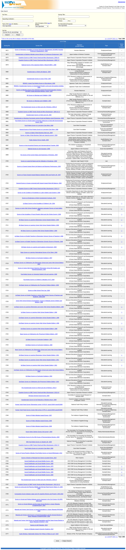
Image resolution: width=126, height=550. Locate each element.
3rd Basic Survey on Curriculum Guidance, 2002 (39, 376)
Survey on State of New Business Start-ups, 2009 (38, 132)
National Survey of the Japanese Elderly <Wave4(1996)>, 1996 (39, 65)
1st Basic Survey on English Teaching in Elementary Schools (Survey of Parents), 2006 (39, 241)
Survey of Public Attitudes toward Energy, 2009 (39, 426)
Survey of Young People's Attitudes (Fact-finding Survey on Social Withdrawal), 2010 (39, 453)
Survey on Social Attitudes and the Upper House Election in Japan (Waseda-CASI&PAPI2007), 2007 (39, 504)
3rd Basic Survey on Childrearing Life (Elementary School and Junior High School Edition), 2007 (39, 263)
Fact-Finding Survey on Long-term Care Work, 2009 (39, 448)
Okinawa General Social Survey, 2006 (38, 395)
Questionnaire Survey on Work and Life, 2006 (39, 115)
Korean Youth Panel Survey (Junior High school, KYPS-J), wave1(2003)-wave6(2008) (38, 410)
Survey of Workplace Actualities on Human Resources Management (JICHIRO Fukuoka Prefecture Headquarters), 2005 (39, 50)
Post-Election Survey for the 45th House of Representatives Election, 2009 (38, 437)
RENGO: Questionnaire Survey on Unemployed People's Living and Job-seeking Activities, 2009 (39, 86)
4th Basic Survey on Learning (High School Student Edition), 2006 (39, 230)
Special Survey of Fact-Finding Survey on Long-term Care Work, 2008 (39, 129)
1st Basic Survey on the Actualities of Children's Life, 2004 (39, 203)
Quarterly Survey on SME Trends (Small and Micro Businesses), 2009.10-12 (39, 111)
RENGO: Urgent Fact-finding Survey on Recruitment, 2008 (39, 83)
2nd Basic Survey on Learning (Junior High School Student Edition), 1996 (39, 323)
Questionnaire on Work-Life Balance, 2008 (39, 72)
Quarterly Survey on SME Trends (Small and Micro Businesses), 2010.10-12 (39, 484)
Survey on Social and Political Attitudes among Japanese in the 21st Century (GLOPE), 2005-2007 (39, 500)
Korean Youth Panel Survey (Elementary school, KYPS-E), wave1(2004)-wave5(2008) (39, 404)
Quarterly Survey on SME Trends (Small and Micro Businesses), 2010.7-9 (39, 445)
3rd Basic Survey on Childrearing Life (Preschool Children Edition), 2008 (39, 285)
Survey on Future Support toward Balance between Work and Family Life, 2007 (39, 175)
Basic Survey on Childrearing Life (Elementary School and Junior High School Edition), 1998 (39, 350)
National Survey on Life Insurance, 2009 (39, 149)
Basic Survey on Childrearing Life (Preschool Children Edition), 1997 (39, 334)
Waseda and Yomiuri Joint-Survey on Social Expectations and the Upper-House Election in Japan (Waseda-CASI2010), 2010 (39, 521)
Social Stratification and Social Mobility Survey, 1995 (39, 472)
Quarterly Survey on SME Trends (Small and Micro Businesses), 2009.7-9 (39, 60)
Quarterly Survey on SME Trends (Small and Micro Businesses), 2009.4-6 (39, 57)
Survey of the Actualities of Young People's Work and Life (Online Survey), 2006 (39, 214)
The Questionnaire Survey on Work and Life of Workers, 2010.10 (39, 479)
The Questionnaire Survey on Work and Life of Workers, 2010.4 (38, 387)
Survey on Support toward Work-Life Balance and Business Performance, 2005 (39, 166)
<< (105, 38)
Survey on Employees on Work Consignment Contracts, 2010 (39, 198)
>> (117, 38)
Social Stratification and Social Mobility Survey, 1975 (39, 466)
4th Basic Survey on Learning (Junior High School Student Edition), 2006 (39, 225)
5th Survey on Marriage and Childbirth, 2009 (39, 101)
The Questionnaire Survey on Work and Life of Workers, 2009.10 (39, 107)
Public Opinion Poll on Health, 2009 (39, 140)
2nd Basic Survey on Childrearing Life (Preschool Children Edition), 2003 (39, 381)
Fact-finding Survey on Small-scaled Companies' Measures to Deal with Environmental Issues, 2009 (39, 121)
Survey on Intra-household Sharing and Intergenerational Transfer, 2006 (39, 145)
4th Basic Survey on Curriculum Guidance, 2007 (39, 258)
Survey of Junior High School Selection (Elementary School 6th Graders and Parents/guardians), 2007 (39, 268)
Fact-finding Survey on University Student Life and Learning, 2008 (39, 274)
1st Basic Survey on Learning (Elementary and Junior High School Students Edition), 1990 (39, 307)
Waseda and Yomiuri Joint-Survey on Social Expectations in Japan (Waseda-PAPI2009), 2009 (39, 510)
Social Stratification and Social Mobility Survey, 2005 (39, 475)
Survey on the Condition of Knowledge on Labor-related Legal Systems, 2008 (39, 192)
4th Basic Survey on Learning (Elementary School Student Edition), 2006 (39, 220)
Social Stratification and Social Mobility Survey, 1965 (39, 463)
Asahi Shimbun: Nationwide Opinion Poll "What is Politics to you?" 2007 (39, 534)
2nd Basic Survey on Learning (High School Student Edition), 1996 (39, 328)
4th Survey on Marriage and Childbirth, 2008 (39, 95)
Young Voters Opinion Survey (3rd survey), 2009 (39, 431)
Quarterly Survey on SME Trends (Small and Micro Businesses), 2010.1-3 (39, 188)
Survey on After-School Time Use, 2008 (39, 290)
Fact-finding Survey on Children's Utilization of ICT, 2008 (38, 279)
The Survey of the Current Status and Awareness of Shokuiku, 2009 (39, 155)
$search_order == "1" (12, 32)
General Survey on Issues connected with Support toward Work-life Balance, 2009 (39, 183)
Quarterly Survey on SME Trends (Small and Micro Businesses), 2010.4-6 (39, 392)
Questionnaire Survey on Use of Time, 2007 (39, 78)
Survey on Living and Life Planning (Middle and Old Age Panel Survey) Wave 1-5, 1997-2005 (39, 487)
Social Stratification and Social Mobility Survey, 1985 (39, 469)
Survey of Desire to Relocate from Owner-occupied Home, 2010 (38, 458)
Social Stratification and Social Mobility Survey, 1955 (39, 461)
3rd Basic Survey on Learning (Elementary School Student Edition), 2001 (39, 355)
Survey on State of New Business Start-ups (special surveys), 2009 (38, 135)
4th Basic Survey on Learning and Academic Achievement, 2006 (39, 247)
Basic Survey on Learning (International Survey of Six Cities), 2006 (39, 252)
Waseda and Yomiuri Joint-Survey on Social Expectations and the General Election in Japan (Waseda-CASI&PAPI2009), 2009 (39, 515)
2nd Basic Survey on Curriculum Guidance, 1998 (38, 345)
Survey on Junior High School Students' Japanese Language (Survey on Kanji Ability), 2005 (39, 209)
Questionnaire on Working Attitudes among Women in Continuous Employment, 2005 (39, 54)
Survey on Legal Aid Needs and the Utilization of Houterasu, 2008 (39, 161)
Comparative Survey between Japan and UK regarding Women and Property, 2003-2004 (39, 494)
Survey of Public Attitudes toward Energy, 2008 (39, 421)
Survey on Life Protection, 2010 (38, 525)
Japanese (121, 2)
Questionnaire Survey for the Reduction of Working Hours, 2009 (38, 399)
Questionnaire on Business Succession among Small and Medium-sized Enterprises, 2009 (39, 118)
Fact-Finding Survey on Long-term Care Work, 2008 (39, 125)
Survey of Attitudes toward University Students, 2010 (38, 529)
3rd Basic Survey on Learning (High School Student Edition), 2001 (39, 365)
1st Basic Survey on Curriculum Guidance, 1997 (39, 339)
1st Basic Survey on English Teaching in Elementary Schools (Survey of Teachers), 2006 (39, 236)
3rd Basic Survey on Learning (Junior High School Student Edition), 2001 (39, 360)
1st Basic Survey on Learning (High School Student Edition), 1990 (39, 312)
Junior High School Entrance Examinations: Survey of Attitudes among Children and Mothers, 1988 (39, 301)
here (10, 24)
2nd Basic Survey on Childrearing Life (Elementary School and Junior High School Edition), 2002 (39, 370)
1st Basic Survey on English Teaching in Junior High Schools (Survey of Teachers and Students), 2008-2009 (38, 296)
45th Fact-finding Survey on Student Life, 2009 (39, 442)
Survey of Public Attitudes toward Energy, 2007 (39, 415)
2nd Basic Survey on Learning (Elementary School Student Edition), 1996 (39, 317)
